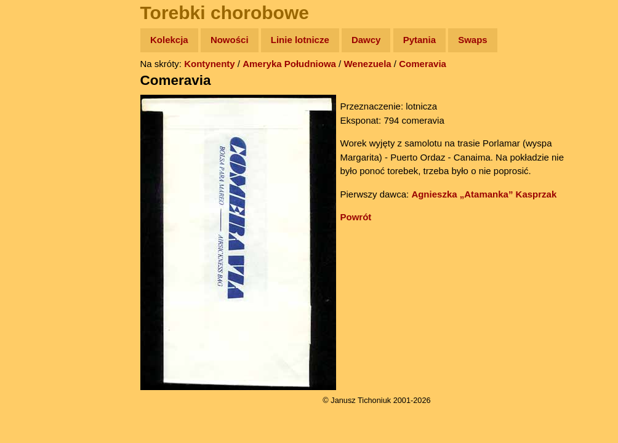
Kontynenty (209, 63)
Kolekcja (169, 39)
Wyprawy (41, 87)
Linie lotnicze (300, 39)
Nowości (230, 39)
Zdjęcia (36, 111)
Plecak (35, 206)
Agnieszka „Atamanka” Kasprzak (483, 194)
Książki (36, 159)
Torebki (37, 254)
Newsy (35, 135)
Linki (31, 230)
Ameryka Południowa (289, 63)
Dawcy (366, 39)
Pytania (419, 39)
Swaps (473, 39)
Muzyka (37, 182)
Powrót (356, 217)
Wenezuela (367, 63)
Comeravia (422, 63)
